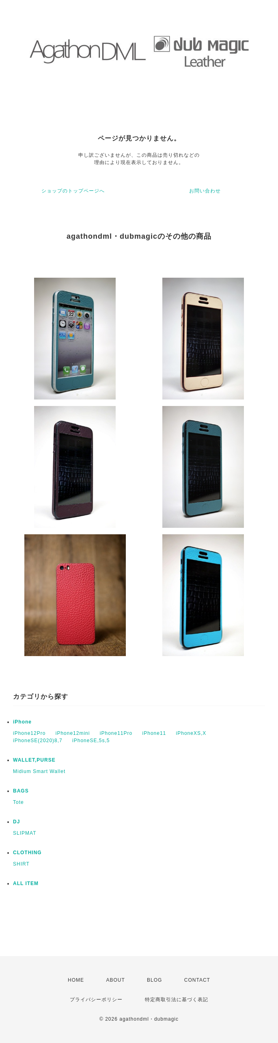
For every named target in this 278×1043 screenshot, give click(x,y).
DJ (16, 822)
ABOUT (115, 980)
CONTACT (197, 980)
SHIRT (21, 864)
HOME (76, 980)
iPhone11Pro (116, 733)
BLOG (154, 980)
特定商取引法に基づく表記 (176, 999)
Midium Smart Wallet (39, 771)
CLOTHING (27, 852)
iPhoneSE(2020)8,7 (37, 740)
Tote (18, 802)
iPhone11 (154, 733)
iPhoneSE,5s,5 (91, 740)
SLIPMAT (24, 833)
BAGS (21, 791)
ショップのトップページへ (73, 191)
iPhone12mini (73, 733)
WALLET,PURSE (34, 760)
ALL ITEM (26, 883)
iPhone (22, 722)
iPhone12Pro (29, 733)
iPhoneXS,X (191, 733)
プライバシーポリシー (96, 999)
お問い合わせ (205, 191)
